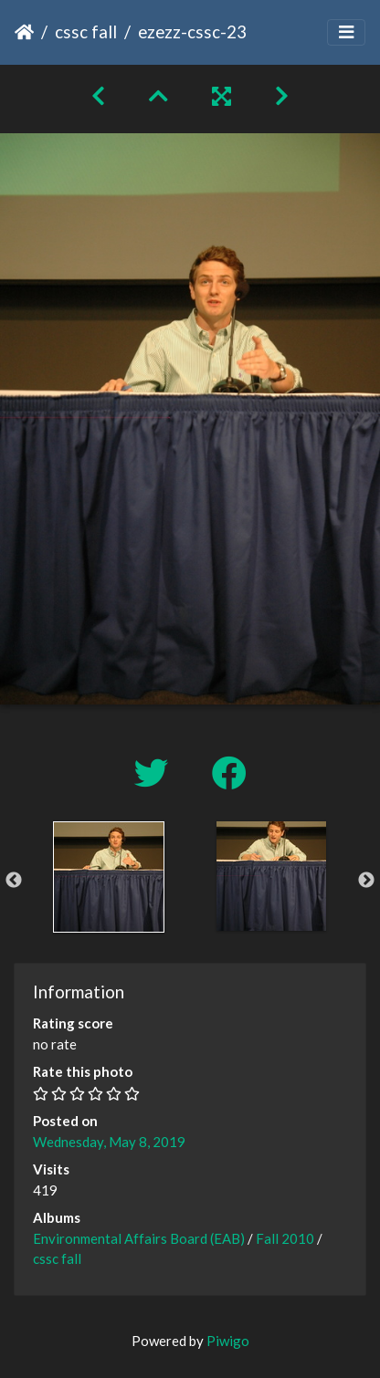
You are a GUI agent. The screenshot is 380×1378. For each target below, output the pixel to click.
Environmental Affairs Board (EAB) (139, 1238)
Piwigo (227, 1340)
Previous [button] (14, 881)
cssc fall (86, 31)
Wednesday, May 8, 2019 (109, 1141)
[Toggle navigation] (346, 32)
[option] (108, 877)
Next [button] (366, 881)
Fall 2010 (285, 1238)
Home (24, 32)
